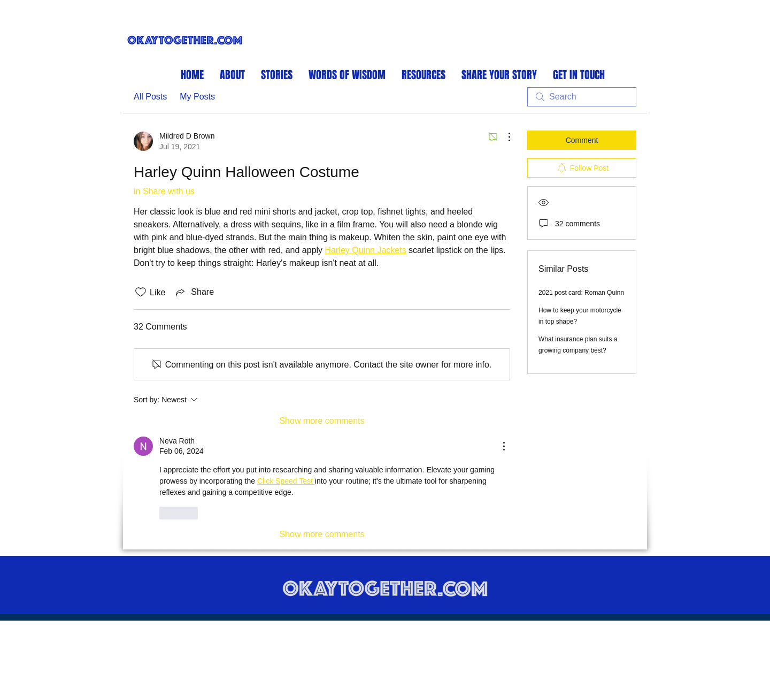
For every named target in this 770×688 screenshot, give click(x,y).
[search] (581, 96)
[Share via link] (194, 292)
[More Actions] (503, 137)
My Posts (197, 96)
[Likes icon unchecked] (141, 292)
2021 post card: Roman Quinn (581, 292)
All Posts (150, 96)
